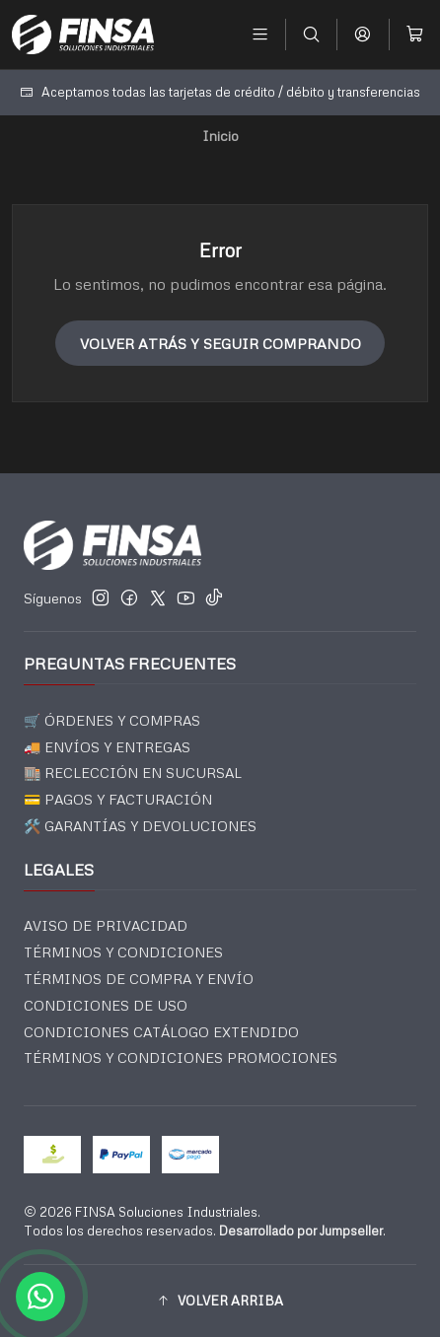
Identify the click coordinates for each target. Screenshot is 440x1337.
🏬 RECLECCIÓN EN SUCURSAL (133, 772)
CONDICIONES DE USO (105, 1005)
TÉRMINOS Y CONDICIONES (123, 952)
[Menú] (260, 34)
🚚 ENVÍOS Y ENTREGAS (107, 747)
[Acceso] (362, 34)
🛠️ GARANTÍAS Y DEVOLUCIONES (140, 825)
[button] (220, 1300)
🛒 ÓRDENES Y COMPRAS (112, 720)
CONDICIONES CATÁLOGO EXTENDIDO (161, 1031)
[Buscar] (311, 34)
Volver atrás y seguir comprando (220, 343)
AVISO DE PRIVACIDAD (105, 925)
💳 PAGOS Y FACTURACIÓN (118, 799)
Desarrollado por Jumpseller (301, 1230)
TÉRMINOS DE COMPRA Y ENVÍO (139, 978)
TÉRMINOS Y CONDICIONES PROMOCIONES (180, 1057)
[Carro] (415, 34)
